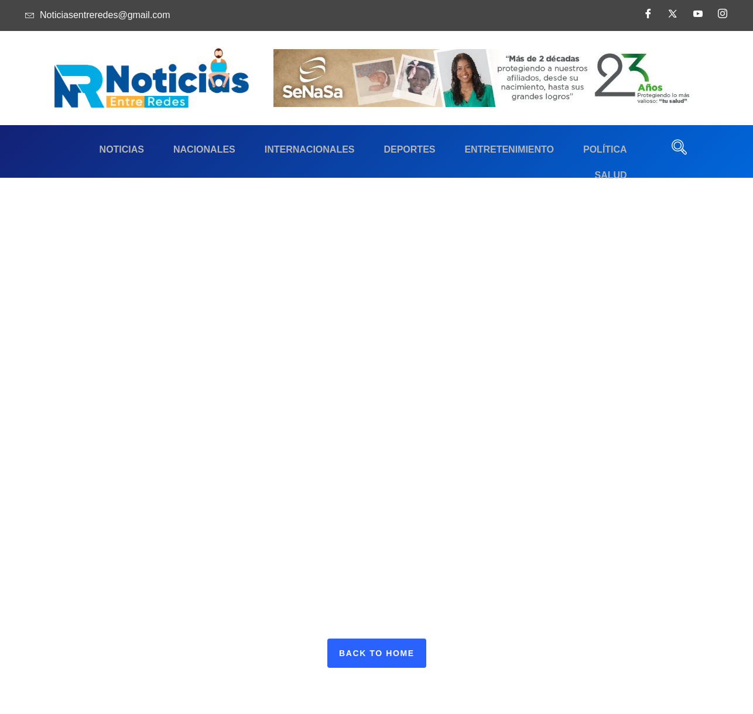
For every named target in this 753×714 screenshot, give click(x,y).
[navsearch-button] (679, 151)
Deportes (368, 149)
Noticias (98, 149)
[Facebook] (646, 17)
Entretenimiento (462, 149)
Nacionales (174, 149)
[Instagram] (720, 17)
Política (552, 149)
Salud (613, 149)
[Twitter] (670, 17)
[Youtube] (695, 17)
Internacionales (274, 149)
